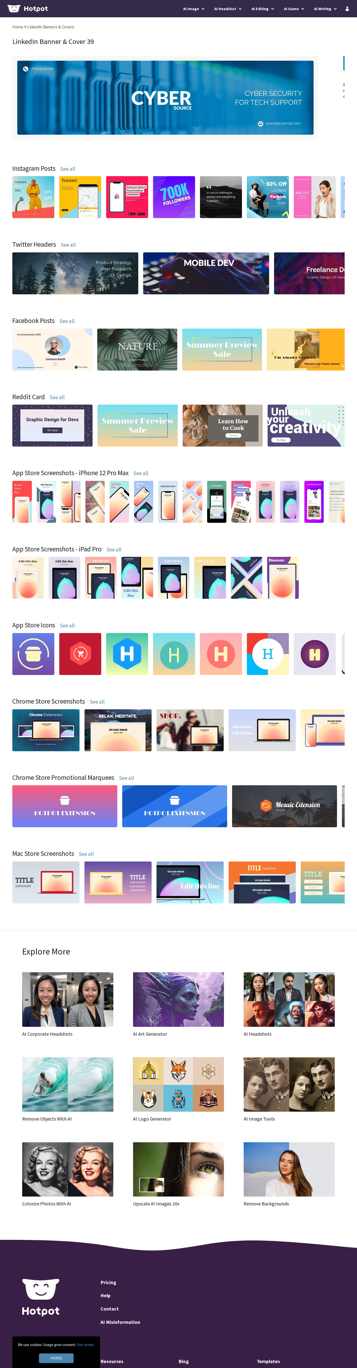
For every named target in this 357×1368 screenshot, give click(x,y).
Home (18, 27)
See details (85, 1345)
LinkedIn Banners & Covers (50, 27)
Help (105, 1295)
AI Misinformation (120, 1322)
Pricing (108, 1282)
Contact (109, 1309)
